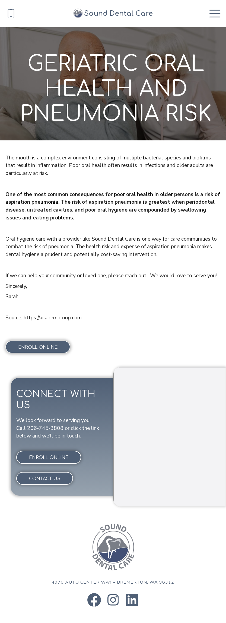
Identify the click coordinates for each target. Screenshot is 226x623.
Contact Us (44, 478)
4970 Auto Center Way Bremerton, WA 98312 (113, 582)
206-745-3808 (45, 428)
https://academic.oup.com (52, 317)
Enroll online (38, 347)
